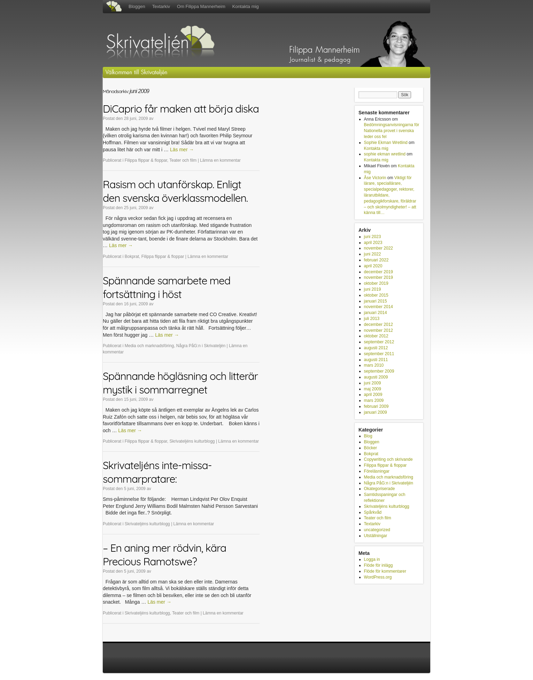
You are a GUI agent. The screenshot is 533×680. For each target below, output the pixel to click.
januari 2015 (375, 301)
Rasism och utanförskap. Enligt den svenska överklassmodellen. (175, 191)
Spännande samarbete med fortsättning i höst (166, 287)
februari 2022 (376, 260)
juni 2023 (372, 236)
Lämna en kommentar (220, 160)
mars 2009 (374, 400)
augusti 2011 (376, 359)
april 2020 (373, 265)
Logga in (372, 559)
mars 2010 (374, 365)
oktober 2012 (376, 336)
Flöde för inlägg (378, 565)
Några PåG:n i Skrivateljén (200, 345)
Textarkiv (161, 6)
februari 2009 (376, 406)
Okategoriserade (379, 488)
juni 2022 (372, 254)
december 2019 (378, 271)
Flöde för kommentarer (385, 571)
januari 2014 (375, 312)
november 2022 (378, 248)
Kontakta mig (245, 6)
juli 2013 (372, 318)
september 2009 (379, 371)
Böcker (370, 447)
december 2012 (378, 324)
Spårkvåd (373, 512)
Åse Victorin (375, 177)
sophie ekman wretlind (384, 154)
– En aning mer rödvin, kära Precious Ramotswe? (164, 554)
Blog (368, 436)
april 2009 (373, 394)
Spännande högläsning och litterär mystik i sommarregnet (180, 382)
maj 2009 (372, 389)
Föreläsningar (376, 471)
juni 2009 (372, 383)
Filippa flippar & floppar (146, 160)
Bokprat (132, 256)
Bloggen (137, 6)
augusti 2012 (376, 347)
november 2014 (378, 306)
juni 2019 (372, 289)
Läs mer (182, 149)
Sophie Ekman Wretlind (386, 142)
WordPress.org (378, 577)
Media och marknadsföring (149, 345)
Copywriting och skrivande (388, 459)
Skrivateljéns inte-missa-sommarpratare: (157, 472)
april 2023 (373, 242)
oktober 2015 (376, 295)
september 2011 (379, 353)
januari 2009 (375, 412)
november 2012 (378, 330)
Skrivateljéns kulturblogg (192, 441)
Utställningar (375, 535)
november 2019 (378, 277)
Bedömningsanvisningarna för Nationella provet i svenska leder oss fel (391, 130)
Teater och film (182, 160)
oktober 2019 (376, 283)
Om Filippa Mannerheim (201, 6)
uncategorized (377, 529)
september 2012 (379, 341)
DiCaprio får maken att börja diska (181, 108)
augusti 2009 (376, 377)
